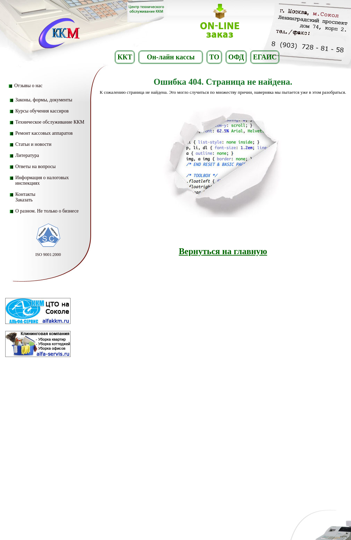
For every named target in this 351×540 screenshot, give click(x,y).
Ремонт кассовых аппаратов (44, 133)
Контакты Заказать (25, 197)
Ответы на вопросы (35, 166)
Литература (27, 155)
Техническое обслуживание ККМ (49, 122)
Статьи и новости (33, 144)
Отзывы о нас (28, 85)
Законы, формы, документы (43, 99)
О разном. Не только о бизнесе (47, 211)
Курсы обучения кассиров (42, 111)
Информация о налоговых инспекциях (42, 180)
